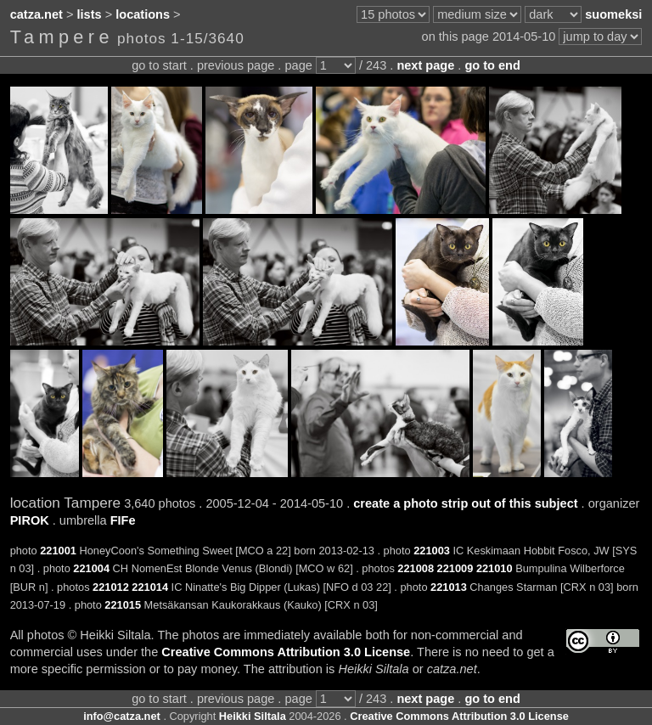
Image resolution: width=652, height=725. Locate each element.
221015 (122, 605)
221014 (150, 587)
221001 (58, 550)
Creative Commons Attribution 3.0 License (285, 652)
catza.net (36, 14)
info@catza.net (121, 716)
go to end (492, 65)
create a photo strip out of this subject (465, 503)
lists (89, 14)
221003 (431, 550)
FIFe (123, 520)
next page (425, 65)
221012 (111, 587)
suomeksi (613, 14)
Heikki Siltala (252, 716)
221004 (91, 568)
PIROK (29, 520)
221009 (455, 568)
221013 (448, 587)
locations (142, 14)
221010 (494, 568)
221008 (415, 568)
